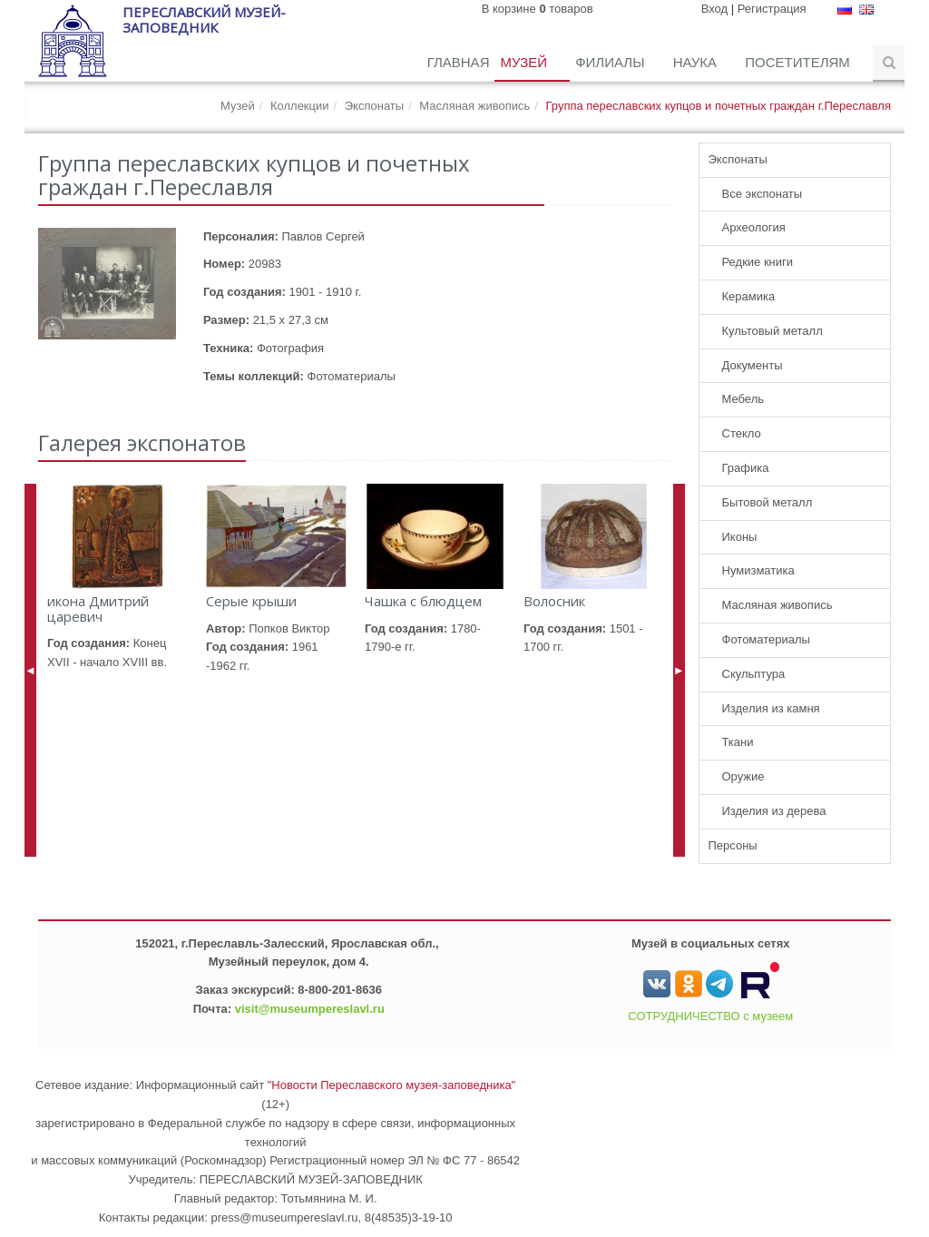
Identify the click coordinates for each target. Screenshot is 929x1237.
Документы (752, 365)
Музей (525, 62)
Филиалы (611, 62)
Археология (754, 227)
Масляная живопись (474, 106)
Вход (714, 8)
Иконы (740, 537)
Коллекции (299, 106)
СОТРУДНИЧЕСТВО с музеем (710, 1016)
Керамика (749, 296)
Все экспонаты (762, 194)
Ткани (738, 742)
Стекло (741, 433)
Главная (458, 62)
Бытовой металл (767, 502)
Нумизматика (758, 570)
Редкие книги (758, 262)
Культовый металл (772, 331)
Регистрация (772, 8)
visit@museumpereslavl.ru (310, 1009)
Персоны (733, 845)
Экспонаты (374, 106)
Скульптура (754, 674)
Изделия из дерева (774, 811)
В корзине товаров (537, 8)
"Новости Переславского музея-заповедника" (392, 1085)
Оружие (743, 776)
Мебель (743, 399)
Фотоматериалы (766, 639)
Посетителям (799, 62)
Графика (745, 468)
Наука (697, 62)
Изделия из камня (771, 708)
